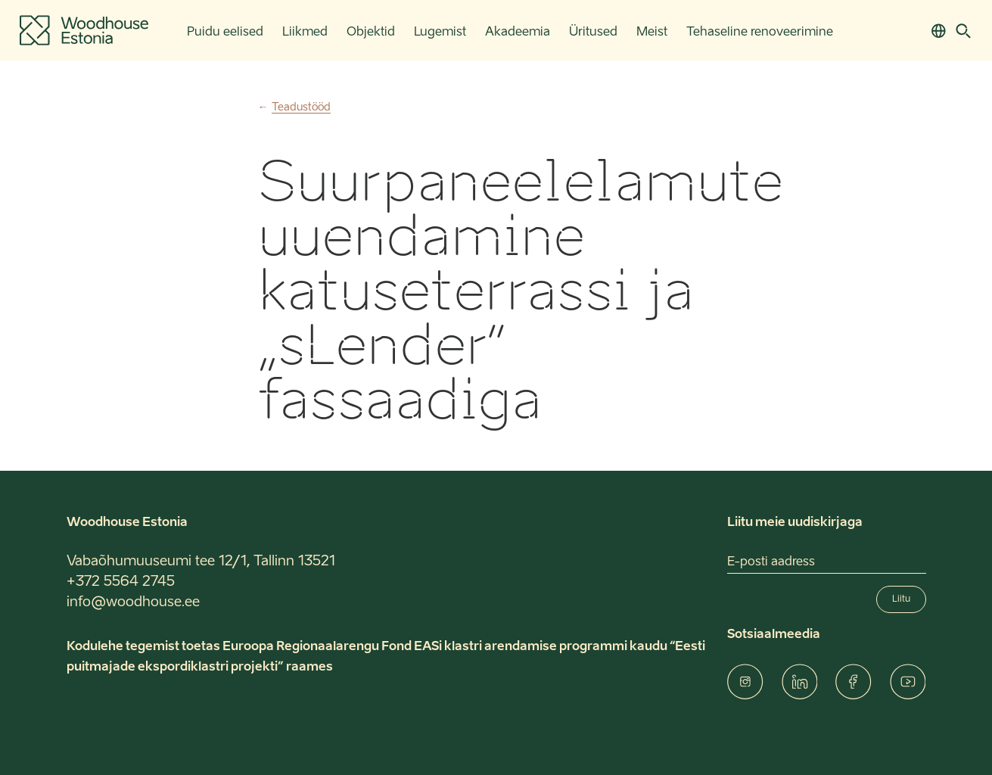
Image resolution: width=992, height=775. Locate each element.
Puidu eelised (225, 32)
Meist (651, 32)
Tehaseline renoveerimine (759, 32)
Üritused (593, 32)
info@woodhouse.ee (133, 602)
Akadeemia (517, 32)
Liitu (901, 599)
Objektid (371, 32)
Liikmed (305, 32)
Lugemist (440, 32)
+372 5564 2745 (121, 582)
